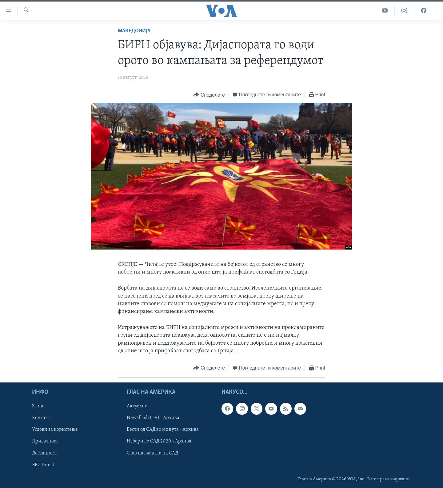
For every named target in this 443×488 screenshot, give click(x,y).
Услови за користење (55, 429)
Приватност (45, 441)
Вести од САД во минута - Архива (163, 429)
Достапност (44, 453)
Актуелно (137, 406)
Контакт (41, 417)
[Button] (209, 95)
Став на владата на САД (152, 453)
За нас (39, 406)
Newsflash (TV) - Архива (153, 417)
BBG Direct (43, 464)
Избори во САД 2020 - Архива (159, 441)
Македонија (134, 31)
